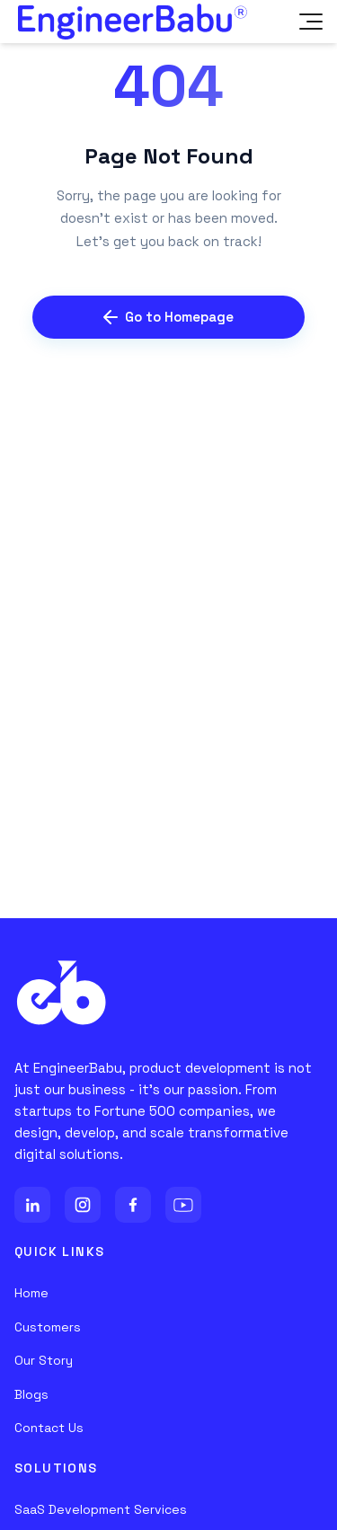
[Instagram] (83, 1205)
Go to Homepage (168, 316)
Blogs (31, 1394)
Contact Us (49, 1427)
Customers (47, 1327)
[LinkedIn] (32, 1205)
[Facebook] (133, 1205)
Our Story (43, 1360)
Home (31, 1293)
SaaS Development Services (100, 1509)
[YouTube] (183, 1205)
